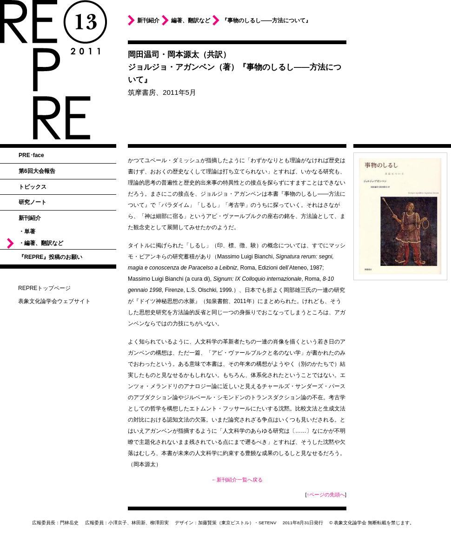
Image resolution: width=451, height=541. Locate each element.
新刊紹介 (30, 218)
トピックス (32, 187)
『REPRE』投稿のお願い (50, 257)
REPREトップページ (44, 288)
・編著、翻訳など (41, 243)
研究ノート (32, 202)
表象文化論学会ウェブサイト (54, 301)
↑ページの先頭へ (326, 494)
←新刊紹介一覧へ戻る (237, 479)
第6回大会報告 (37, 171)
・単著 (27, 231)
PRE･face (31, 155)
